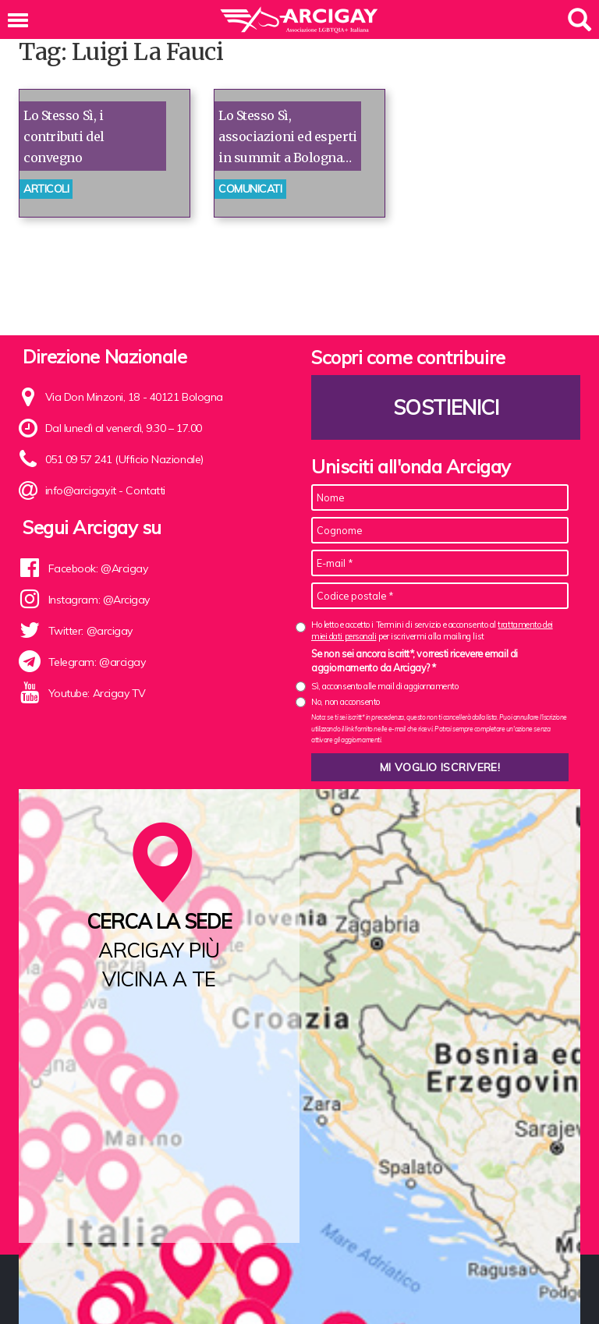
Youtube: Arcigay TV (97, 693)
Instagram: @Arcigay (99, 600)
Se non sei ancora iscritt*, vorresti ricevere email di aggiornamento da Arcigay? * (414, 660)
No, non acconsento (345, 701)
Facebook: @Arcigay (98, 568)
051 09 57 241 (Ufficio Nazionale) (124, 459)
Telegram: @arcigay (97, 662)
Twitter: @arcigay (90, 631)
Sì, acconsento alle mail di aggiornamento (385, 686)
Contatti (145, 490)
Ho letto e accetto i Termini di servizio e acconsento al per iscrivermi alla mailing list (432, 630)
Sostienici (446, 407)
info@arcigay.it (80, 490)
